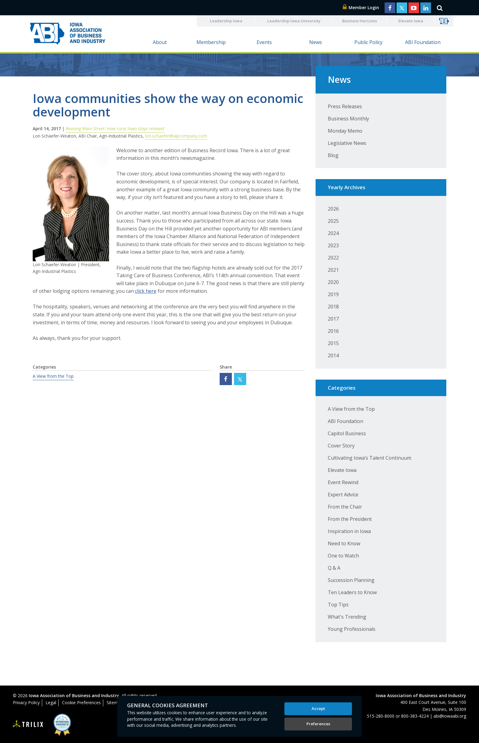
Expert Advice (343, 494)
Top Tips (338, 604)
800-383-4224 (415, 716)
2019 (333, 294)
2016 (333, 331)
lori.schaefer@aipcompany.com (176, 136)
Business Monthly (348, 118)
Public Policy (368, 42)
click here (145, 291)
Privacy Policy (26, 702)
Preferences (318, 723)
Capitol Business (347, 433)
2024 (333, 233)
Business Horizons (359, 21)
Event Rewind (343, 482)
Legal (51, 702)
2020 (333, 282)
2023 (333, 245)
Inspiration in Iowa (349, 531)
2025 (333, 221)
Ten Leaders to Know (352, 592)
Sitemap (115, 702)
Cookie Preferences (81, 702)
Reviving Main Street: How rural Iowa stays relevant (115, 128)
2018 (333, 306)
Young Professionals (351, 629)
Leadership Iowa (226, 21)
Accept (318, 708)
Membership (211, 42)
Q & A (334, 568)
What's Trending (347, 616)
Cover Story (341, 445)
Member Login (361, 7)
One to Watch (343, 555)
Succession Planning (351, 580)
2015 (333, 343)
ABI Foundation (423, 42)
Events (264, 42)
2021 (333, 270)
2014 (333, 355)
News (315, 42)
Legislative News (347, 143)
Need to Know (344, 543)
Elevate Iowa (410, 21)
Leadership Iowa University (293, 21)
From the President (350, 519)
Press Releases (345, 106)
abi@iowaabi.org (449, 716)
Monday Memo (345, 130)
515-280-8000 (380, 716)
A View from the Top (53, 376)
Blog (333, 155)
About (160, 42)
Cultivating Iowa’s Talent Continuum (369, 457)
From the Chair (345, 506)
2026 (333, 208)
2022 (333, 257)
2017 (333, 318)
